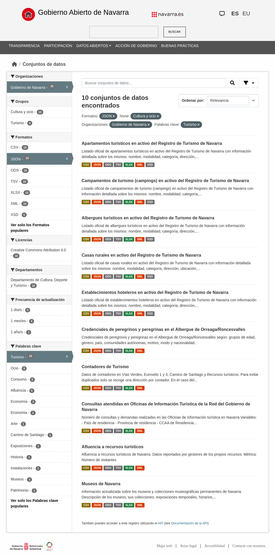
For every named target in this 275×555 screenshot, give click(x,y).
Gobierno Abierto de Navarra (83, 12)
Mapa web (164, 546)
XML (140, 164)
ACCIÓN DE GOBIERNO (136, 46)
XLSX (129, 164)
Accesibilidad (214, 546)
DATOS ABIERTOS (92, 46)
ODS (108, 164)
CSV (86, 164)
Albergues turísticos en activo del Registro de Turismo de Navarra (148, 218)
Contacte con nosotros (248, 546)
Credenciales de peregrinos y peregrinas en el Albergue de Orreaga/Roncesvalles (163, 329)
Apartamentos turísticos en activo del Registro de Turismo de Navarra (152, 143)
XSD (150, 164)
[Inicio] (14, 64)
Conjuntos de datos (44, 64)
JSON (97, 164)
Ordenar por (192, 100)
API (160, 523)
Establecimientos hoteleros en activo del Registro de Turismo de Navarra (155, 292)
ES (235, 13)
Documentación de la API (189, 523)
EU (246, 13)
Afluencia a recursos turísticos (112, 447)
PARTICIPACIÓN (58, 46)
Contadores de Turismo (105, 366)
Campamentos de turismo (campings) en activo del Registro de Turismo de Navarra (165, 180)
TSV (118, 164)
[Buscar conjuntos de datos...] (154, 83)
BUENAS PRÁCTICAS (180, 46)
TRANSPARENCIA (24, 46)
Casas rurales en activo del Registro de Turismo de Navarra (141, 255)
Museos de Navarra (101, 484)
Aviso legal (188, 546)
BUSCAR (175, 31)
